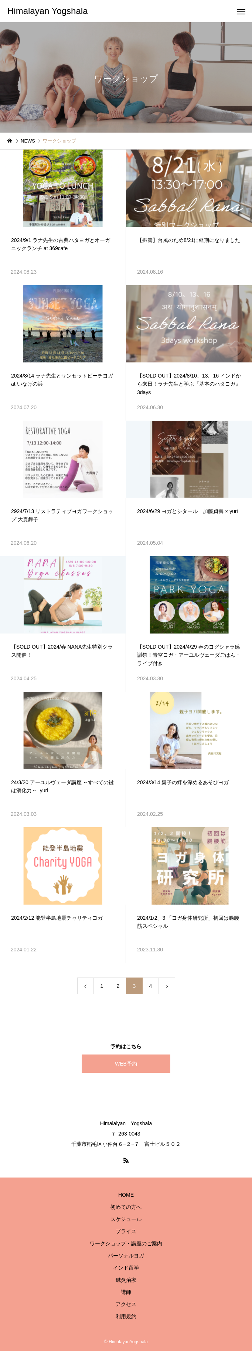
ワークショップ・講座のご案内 (126, 1243)
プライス (126, 1231)
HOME (126, 1195)
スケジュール (126, 1219)
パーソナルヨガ (126, 1256)
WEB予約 (126, 1064)
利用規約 (126, 1316)
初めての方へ (126, 1207)
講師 (126, 1292)
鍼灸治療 (126, 1280)
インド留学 (126, 1268)
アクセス (126, 1304)
